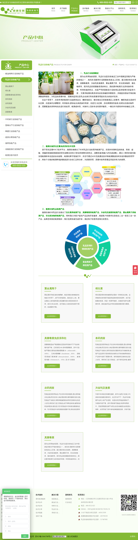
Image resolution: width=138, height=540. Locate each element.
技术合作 (39, 502)
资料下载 (39, 516)
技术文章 (39, 509)
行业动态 (68, 502)
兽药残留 (8, 99)
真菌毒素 (8, 112)
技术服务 (39, 495)
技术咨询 (39, 506)
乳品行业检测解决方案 (56, 509)
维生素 (7, 91)
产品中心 (121, 65)
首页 (116, 65)
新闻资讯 (68, 495)
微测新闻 (68, 499)
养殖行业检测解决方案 (56, 513)
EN (133, 2)
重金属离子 (9, 86)
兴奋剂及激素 (10, 108)
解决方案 (55, 495)
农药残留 (8, 103)
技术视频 (39, 513)
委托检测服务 (40, 499)
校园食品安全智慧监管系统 (56, 499)
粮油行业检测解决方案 (56, 502)
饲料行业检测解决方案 (56, 506)
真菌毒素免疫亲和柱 (13, 95)
